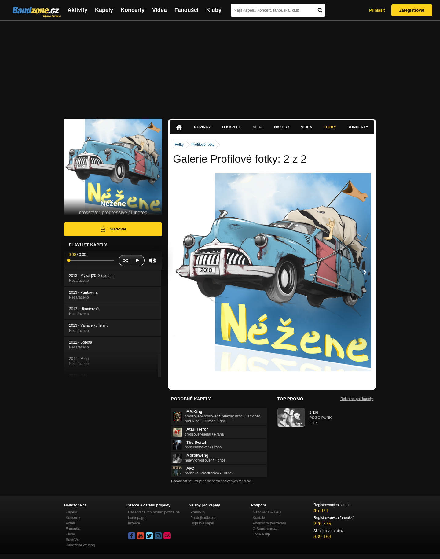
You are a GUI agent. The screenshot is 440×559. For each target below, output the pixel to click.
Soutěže (72, 540)
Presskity (197, 512)
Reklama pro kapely (356, 399)
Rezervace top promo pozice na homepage (154, 515)
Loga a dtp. (262, 534)
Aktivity (77, 10)
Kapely (104, 10)
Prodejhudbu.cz (203, 518)
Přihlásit (377, 10)
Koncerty (133, 10)
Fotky (330, 127)
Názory (281, 127)
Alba (257, 127)
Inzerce (134, 523)
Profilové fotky (202, 144)
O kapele (231, 127)
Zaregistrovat (411, 10)
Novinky (202, 127)
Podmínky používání (269, 523)
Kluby (214, 10)
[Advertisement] (220, 66)
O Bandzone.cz (265, 529)
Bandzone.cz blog (80, 545)
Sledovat (113, 229)
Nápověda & (267, 512)
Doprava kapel (202, 523)
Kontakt (259, 518)
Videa (159, 10)
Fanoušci (186, 10)
